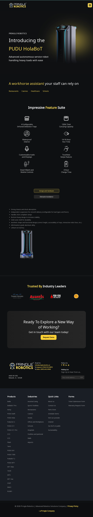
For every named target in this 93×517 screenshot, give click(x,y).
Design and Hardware (46, 191)
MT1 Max (10, 467)
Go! (81, 377)
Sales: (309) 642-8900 (43, 369)
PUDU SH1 (10, 450)
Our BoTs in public (54, 426)
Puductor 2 (11, 422)
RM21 (9, 487)
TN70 (9, 471)
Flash (9, 442)
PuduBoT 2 (11, 459)
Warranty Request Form (76, 406)
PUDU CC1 (10, 426)
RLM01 (9, 491)
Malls (29, 438)
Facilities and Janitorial (35, 434)
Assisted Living (33, 401)
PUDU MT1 (11, 463)
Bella (9, 401)
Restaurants (13, 91)
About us (51, 401)
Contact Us (52, 406)
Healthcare (35, 91)
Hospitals (31, 430)
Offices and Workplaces (36, 422)
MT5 (8, 475)
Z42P (9, 483)
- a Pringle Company (47, 511)
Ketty (9, 410)
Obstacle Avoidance (46, 197)
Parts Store (52, 410)
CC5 (8, 438)
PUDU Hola (11, 418)
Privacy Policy (73, 506)
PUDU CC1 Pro (12, 430)
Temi (9, 446)
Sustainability (52, 430)
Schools (46, 91)
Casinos (25, 91)
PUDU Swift (11, 414)
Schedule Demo (53, 414)
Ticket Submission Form (76, 401)
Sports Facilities (33, 406)
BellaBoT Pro (11, 406)
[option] (17, 296)
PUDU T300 (11, 455)
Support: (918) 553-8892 (44, 367)
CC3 (8, 434)
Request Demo (48, 337)
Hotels (30, 418)
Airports (30, 442)
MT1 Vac (10, 479)
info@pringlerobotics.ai (42, 365)
